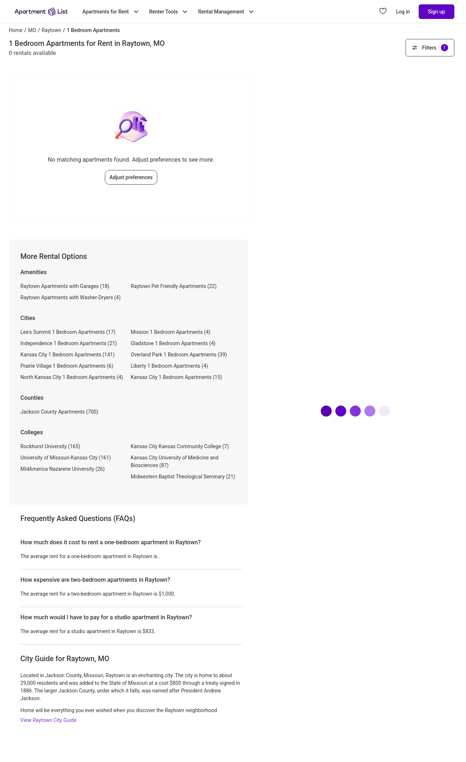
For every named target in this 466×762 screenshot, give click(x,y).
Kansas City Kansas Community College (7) (180, 446)
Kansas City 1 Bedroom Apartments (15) (176, 377)
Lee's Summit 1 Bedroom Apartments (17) (67, 332)
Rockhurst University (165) (50, 446)
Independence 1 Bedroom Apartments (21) (68, 343)
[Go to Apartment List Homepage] (41, 11)
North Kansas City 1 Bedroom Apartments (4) (71, 377)
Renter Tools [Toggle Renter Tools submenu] (169, 11)
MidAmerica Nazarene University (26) (62, 469)
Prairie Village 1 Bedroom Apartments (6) (66, 366)
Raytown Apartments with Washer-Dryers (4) (70, 297)
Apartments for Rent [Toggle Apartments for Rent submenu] (111, 11)
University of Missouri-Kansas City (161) (65, 458)
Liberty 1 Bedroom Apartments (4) (169, 366)
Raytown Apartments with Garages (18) (64, 286)
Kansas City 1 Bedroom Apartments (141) (67, 355)
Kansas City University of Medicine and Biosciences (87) (174, 461)
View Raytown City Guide (48, 720)
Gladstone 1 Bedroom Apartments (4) (173, 343)
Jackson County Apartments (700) (59, 412)
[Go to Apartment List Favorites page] (383, 11)
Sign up (436, 12)
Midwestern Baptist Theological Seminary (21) (183, 476)
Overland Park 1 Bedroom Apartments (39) (179, 355)
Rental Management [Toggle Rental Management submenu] (227, 11)
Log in (403, 12)
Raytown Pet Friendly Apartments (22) (174, 286)
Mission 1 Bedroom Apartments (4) (170, 332)
